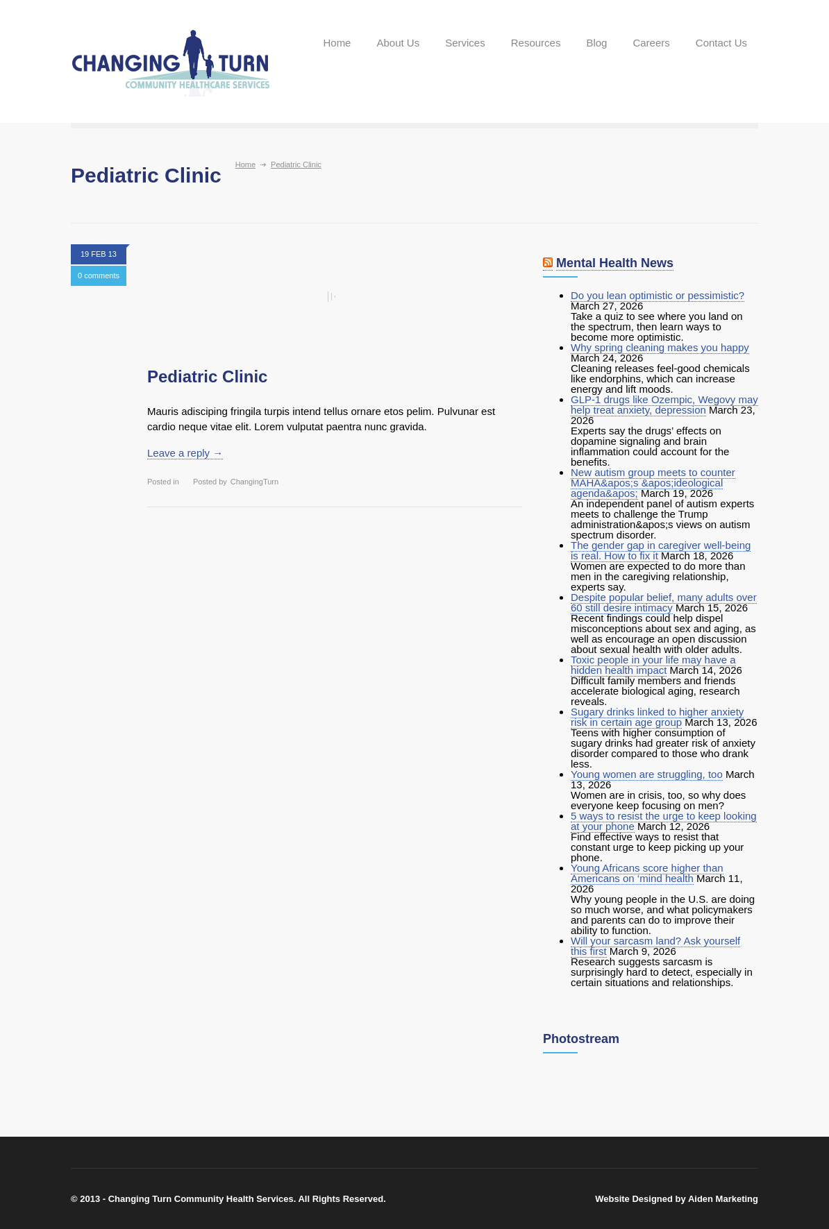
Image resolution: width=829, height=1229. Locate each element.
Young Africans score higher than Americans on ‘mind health (647, 873)
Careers (651, 43)
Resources (536, 43)
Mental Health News (614, 263)
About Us (397, 43)
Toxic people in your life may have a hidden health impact (653, 665)
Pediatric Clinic (207, 376)
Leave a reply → (185, 453)
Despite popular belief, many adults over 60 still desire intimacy (664, 602)
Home (337, 43)
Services (465, 43)
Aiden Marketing (723, 1199)
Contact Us (721, 43)
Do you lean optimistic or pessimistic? (657, 295)
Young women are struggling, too (647, 774)
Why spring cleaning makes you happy (660, 347)
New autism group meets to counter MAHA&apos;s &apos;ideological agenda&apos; (653, 482)
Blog (596, 43)
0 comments (98, 275)
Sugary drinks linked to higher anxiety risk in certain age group (657, 717)
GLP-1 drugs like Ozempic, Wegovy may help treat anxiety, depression (664, 404)
